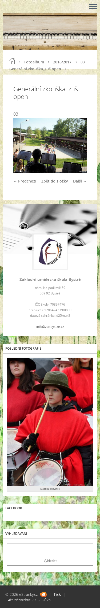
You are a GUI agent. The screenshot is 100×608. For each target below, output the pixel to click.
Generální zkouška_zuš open (35, 68)
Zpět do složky (54, 181)
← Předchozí (24, 181)
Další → (80, 181)
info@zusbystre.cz (50, 326)
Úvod (12, 61)
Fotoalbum (34, 61)
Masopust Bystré (50, 488)
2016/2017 (62, 61)
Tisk (57, 594)
